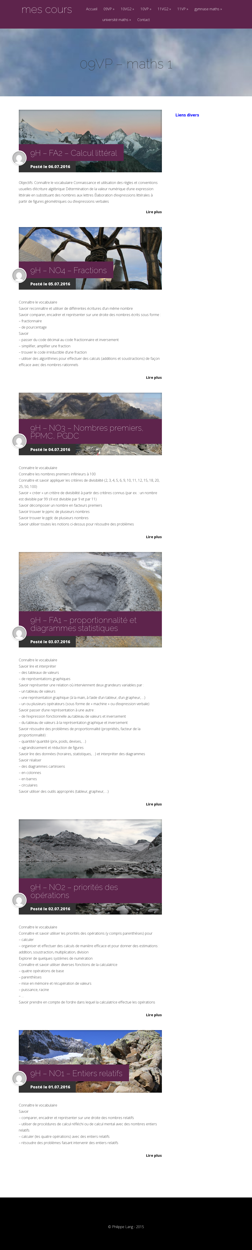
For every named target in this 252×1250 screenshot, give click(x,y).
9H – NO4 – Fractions (68, 270)
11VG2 (164, 9)
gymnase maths (208, 9)
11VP (182, 9)
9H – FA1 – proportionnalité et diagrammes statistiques (83, 624)
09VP (109, 9)
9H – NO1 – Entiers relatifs (76, 1073)
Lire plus (154, 211)
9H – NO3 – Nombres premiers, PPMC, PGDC (87, 432)
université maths (116, 20)
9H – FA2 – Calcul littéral (73, 153)
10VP (145, 9)
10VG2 (127, 9)
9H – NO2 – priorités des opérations (74, 891)
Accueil (91, 9)
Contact (143, 20)
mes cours (46, 9)
